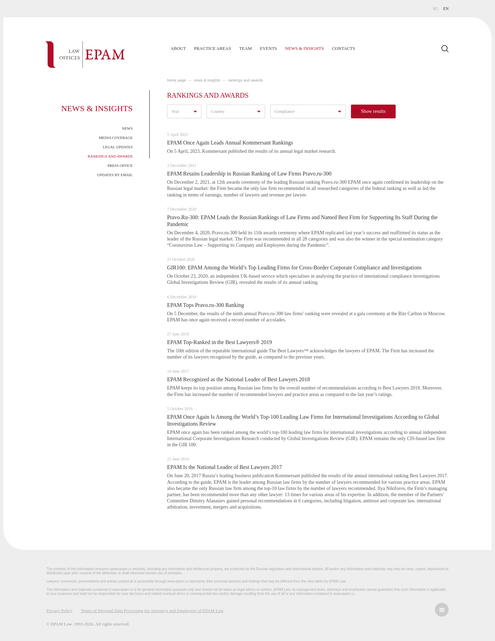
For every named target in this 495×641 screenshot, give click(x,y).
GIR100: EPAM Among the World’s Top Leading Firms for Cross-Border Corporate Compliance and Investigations (294, 267)
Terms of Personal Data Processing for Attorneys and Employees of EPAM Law (152, 610)
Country (217, 111)
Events (268, 48)
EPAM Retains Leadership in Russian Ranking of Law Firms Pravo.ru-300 (249, 174)
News (127, 128)
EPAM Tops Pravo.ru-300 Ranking (205, 305)
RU (436, 8)
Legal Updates (118, 147)
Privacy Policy (59, 610)
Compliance (285, 111)
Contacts (343, 48)
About (178, 48)
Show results (373, 111)
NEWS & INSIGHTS (207, 80)
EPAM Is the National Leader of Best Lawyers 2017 (224, 467)
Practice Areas (212, 48)
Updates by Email (115, 175)
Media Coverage (116, 138)
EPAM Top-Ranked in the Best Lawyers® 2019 (219, 342)
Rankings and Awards (110, 156)
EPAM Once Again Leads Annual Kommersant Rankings (230, 143)
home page (176, 80)
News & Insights (304, 48)
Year (175, 111)
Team (245, 48)
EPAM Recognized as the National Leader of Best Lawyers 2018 (238, 379)
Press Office (120, 165)
